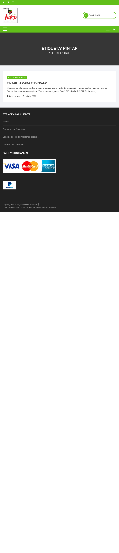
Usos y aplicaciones (17, 77)
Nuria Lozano (14, 96)
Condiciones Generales (14, 144)
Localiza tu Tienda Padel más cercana (21, 136)
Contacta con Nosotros (14, 129)
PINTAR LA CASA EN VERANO (27, 83)
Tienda (6, 121)
